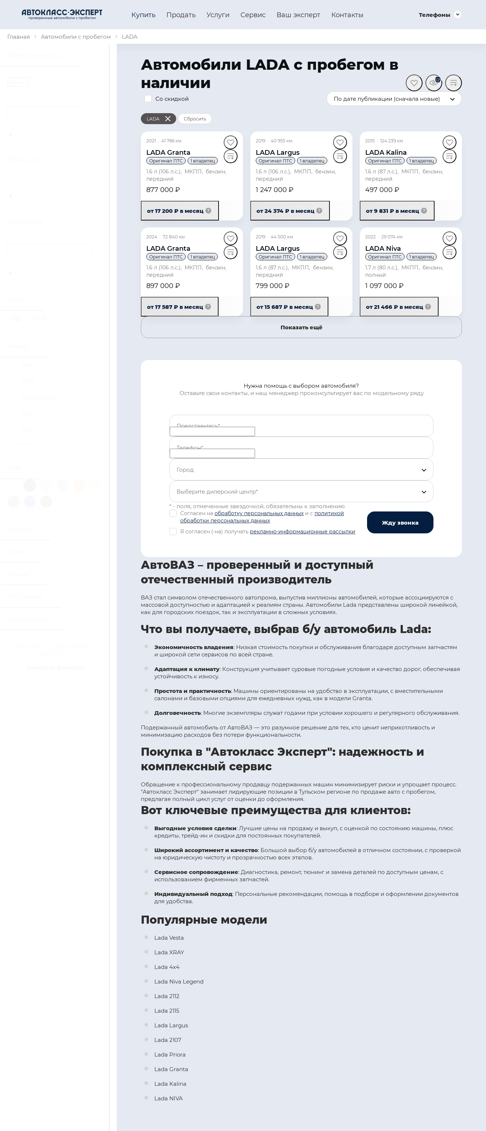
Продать (181, 14)
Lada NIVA (168, 1098)
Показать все (22, 443)
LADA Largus (278, 152)
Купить (143, 14)
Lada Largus (171, 1025)
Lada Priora (170, 1054)
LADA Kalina (386, 152)
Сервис (253, 14)
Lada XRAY (169, 952)
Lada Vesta (169, 937)
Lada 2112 (167, 996)
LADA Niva (383, 248)
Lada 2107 (167, 1039)
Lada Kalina (170, 1083)
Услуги (218, 14)
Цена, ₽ (18, 81)
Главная (18, 36)
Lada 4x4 (167, 966)
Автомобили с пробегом (76, 36)
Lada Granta (171, 1069)
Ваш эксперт (298, 14)
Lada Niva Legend (179, 981)
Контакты (347, 14)
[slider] (10, 134)
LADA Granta (168, 152)
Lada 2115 (166, 1010)
